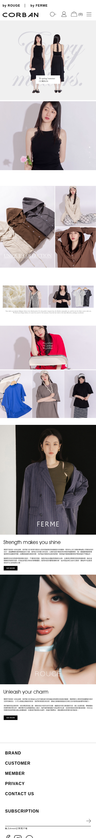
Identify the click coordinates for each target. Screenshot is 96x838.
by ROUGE (11, 5)
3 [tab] (89, 157)
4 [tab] (89, 162)
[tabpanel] (48, 95)
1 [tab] (89, 147)
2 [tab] (89, 152)
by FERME (38, 5)
